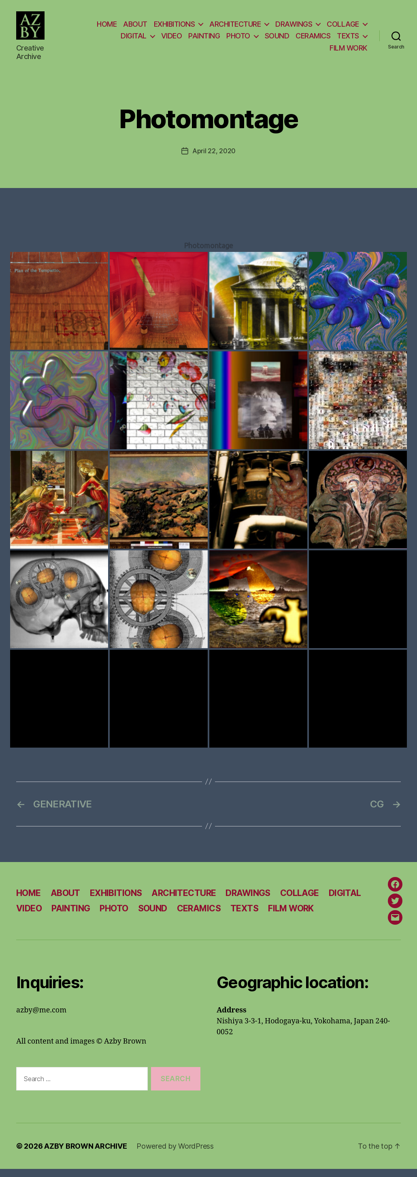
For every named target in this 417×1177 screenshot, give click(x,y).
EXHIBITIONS (174, 27)
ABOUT (135, 27)
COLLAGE (343, 27)
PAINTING (204, 40)
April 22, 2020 (214, 158)
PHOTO (238, 40)
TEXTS (348, 40)
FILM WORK (348, 51)
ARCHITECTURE (235, 27)
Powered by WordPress (175, 1154)
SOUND (277, 40)
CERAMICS (313, 40)
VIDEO (171, 40)
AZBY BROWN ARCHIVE (85, 1154)
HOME (107, 27)
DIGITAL (134, 40)
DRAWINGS (293, 27)
